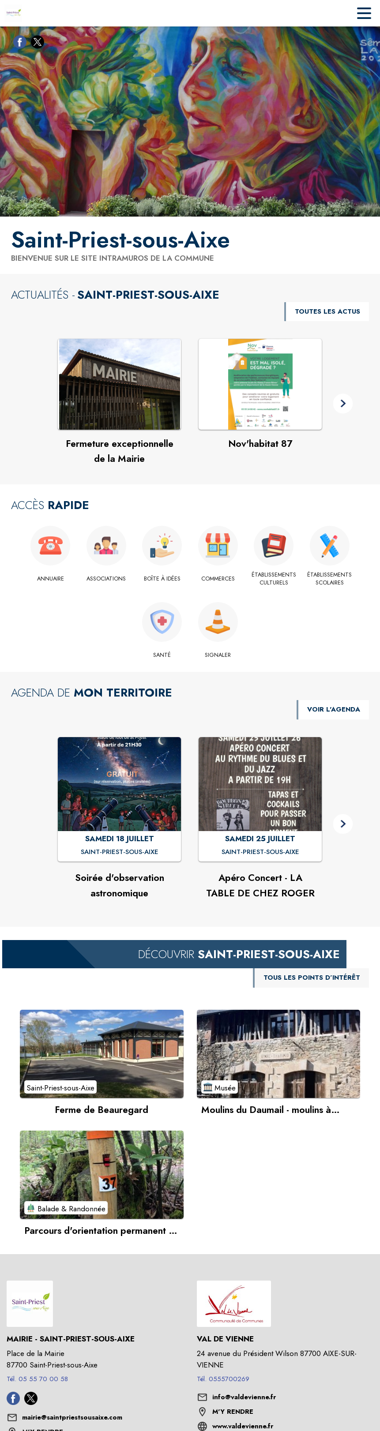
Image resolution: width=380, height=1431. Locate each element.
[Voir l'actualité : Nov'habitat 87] (260, 384)
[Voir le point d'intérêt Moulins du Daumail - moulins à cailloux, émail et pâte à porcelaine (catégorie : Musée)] (279, 1054)
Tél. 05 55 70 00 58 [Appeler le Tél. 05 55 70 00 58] (37, 1379)
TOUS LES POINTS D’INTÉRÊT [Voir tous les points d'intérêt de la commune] (311, 977)
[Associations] (106, 579)
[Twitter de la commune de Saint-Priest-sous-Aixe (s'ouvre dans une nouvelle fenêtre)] (35, 43)
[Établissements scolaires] (330, 579)
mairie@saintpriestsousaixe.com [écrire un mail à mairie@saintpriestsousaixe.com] (72, 1417)
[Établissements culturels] (274, 579)
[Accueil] (13, 13)
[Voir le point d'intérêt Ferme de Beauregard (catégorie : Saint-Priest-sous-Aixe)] (102, 1054)
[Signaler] (218, 655)
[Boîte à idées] (162, 579)
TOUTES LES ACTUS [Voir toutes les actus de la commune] (327, 311)
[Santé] (162, 655)
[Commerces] (218, 579)
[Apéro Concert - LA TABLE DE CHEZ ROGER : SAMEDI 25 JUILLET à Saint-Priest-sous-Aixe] (260, 852)
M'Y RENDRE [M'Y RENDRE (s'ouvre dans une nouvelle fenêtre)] (232, 1411)
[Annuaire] (50, 579)
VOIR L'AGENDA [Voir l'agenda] (333, 709)
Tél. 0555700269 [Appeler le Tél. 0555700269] (223, 1379)
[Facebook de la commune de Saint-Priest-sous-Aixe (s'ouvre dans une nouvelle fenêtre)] (17, 43)
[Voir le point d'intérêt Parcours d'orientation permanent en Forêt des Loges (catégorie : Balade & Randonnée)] (102, 1175)
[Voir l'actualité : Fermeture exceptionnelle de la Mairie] (119, 384)
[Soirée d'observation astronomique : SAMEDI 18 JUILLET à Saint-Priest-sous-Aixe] (119, 852)
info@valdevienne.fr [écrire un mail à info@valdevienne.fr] (244, 1397)
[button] (343, 404)
